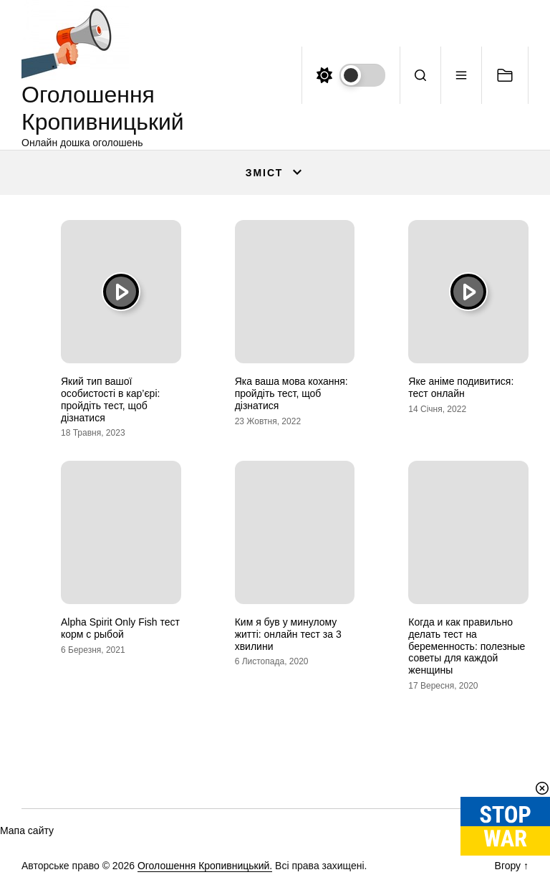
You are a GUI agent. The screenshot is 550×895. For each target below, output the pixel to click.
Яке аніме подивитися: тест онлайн (460, 387)
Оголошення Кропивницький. (205, 865)
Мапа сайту (27, 830)
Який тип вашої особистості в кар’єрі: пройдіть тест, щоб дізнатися (110, 399)
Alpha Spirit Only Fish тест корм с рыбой (120, 628)
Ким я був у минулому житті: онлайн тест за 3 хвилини (288, 634)
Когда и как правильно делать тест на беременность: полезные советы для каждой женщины (466, 646)
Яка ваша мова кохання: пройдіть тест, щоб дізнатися (291, 393)
